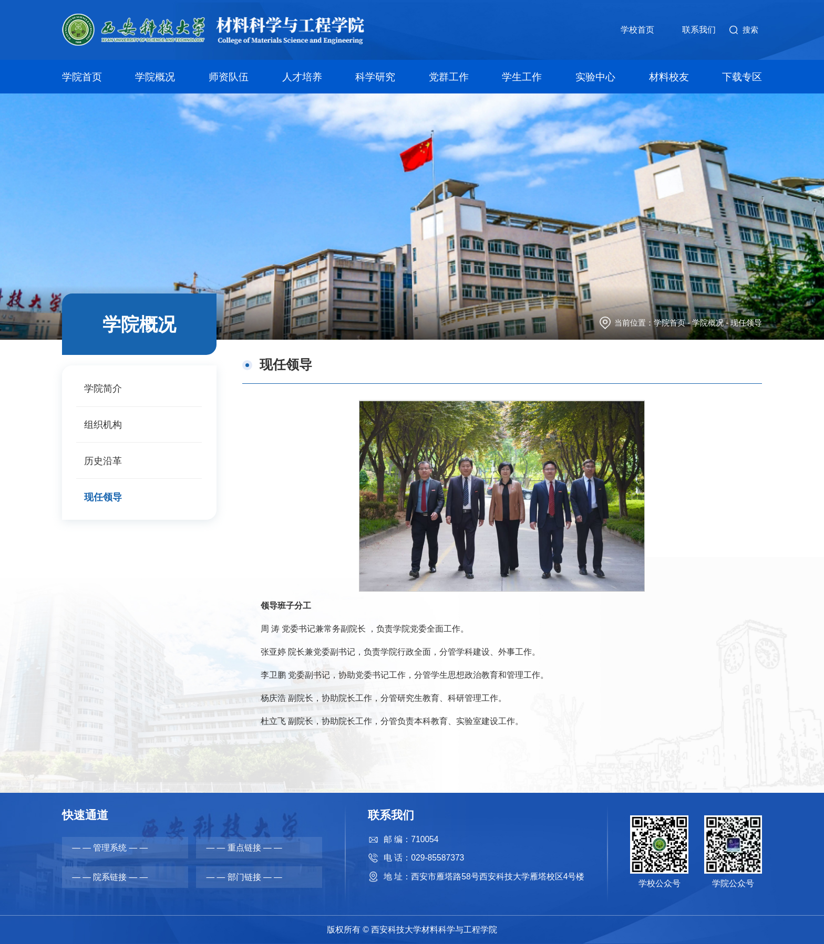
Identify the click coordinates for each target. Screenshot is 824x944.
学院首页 (83, 74)
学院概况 (156, 74)
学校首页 (637, 30)
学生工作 (522, 74)
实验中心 (595, 74)
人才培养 (302, 74)
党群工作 (449, 74)
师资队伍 (229, 74)
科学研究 (375, 74)
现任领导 (746, 323)
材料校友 (668, 74)
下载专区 (741, 74)
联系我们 (698, 30)
